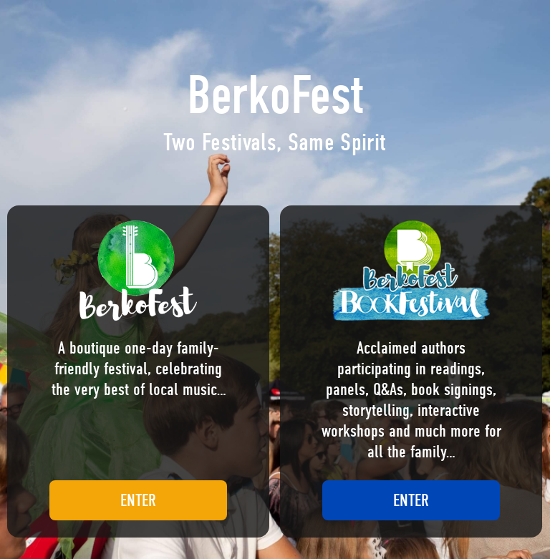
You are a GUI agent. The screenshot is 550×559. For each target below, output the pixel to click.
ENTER (138, 500)
